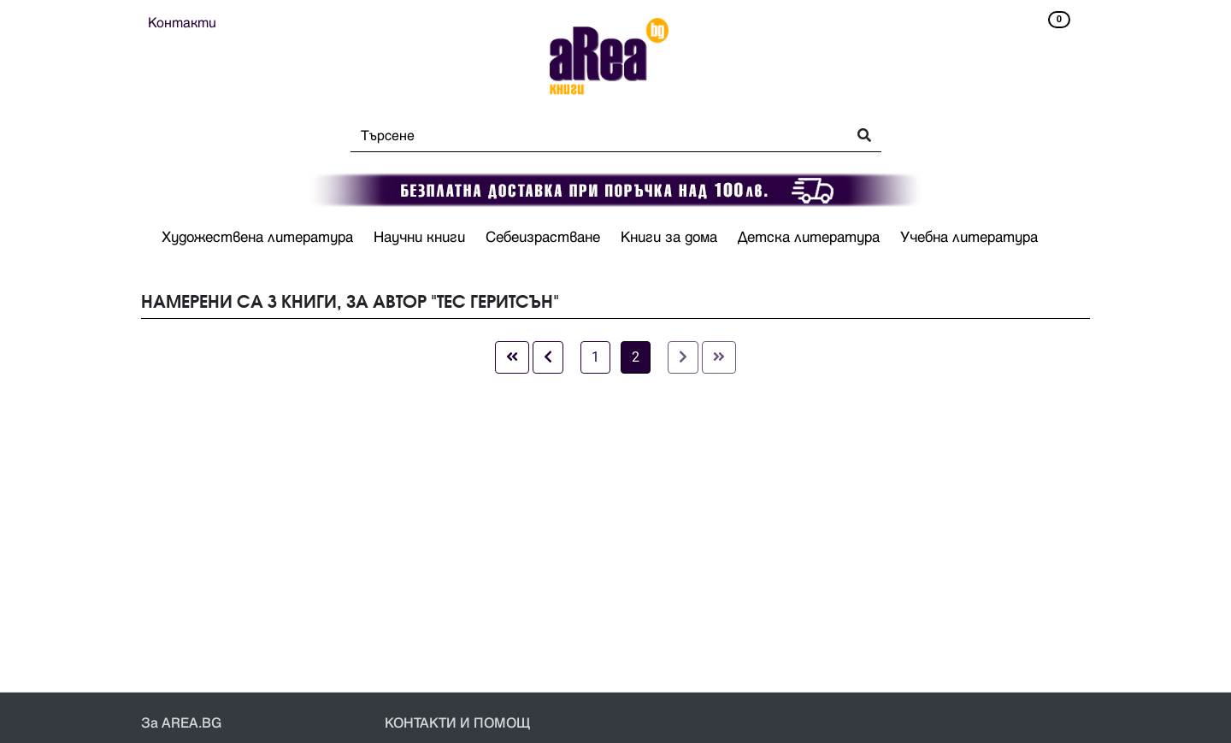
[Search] (593, 136)
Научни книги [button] (419, 237)
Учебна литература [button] (969, 237)
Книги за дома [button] (669, 237)
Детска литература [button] (809, 237)
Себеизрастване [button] (543, 237)
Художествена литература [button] (257, 237)
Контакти (182, 23)
